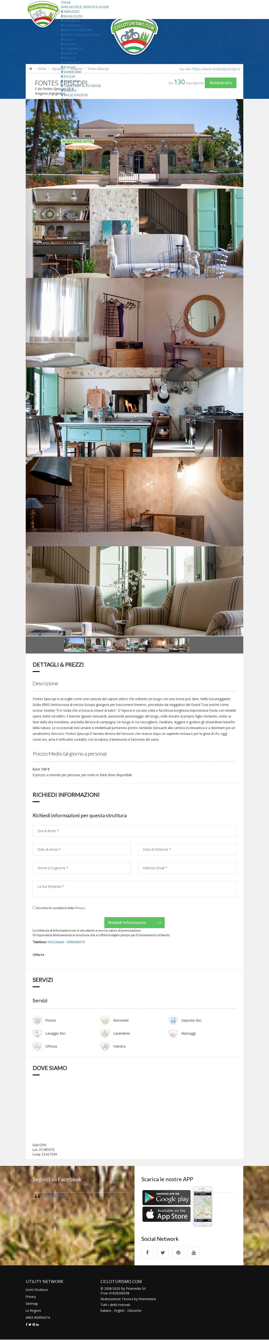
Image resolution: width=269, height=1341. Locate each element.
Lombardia (72, 49)
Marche (69, 53)
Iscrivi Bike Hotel (77, 141)
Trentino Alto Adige (81, 86)
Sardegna (71, 72)
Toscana (70, 81)
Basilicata (72, 16)
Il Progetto (72, 137)
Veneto (69, 100)
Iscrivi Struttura (37, 1291)
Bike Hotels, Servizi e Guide (85, 7)
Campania (71, 25)
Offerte (68, 104)
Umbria (68, 90)
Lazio (67, 39)
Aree (65, 109)
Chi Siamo (69, 118)
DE (63, 151)
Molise (68, 58)
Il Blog (67, 132)
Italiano (106, 1311)
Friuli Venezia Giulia (80, 35)
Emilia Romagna (76, 30)
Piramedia (146, 1300)
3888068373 (76, 942)
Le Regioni (33, 1311)
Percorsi (69, 114)
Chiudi (65, 2)
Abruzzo (70, 11)
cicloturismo (54, 1195)
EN (63, 146)
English (120, 1311)
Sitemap (32, 1304)
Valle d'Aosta (74, 95)
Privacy (80, 908)
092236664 (55, 942)
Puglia (68, 67)
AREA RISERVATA (39, 1318)
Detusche (135, 1311)
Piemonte (71, 62)
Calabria (70, 21)
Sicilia (68, 76)
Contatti (69, 127)
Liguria (69, 44)
